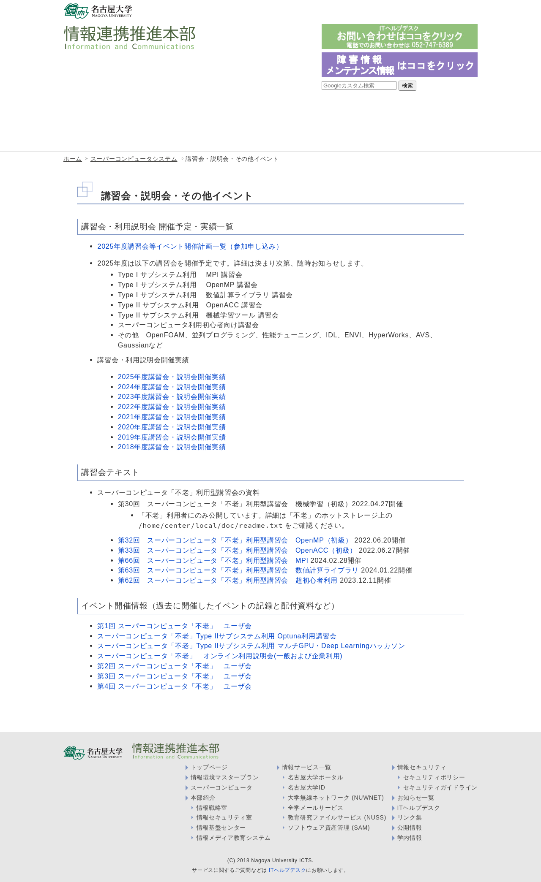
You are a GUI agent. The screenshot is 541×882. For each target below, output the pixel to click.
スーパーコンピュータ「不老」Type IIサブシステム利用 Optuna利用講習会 (216, 636)
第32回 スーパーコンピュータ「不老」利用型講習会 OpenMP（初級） (235, 540)
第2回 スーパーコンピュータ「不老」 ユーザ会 (174, 666)
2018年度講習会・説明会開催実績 (172, 446)
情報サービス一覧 (103, 132)
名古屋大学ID (306, 787)
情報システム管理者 (394, 12)
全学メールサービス (316, 807)
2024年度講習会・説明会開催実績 (172, 387)
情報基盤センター (181, 109)
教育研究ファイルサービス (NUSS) (337, 817)
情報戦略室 (249, 109)
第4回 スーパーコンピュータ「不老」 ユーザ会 (174, 686)
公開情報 (409, 827)
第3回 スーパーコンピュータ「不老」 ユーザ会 (174, 676)
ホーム (72, 158)
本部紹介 (203, 797)
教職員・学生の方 (337, 12)
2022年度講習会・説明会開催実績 (172, 406)
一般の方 (292, 12)
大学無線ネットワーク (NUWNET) (336, 797)
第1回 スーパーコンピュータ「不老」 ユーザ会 (174, 626)
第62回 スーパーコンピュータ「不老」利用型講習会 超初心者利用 (228, 580)
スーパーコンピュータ (222, 787)
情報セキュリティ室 (321, 109)
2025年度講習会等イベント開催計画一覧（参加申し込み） (190, 246)
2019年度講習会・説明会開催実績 (172, 437)
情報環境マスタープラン (225, 777)
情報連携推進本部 (103, 109)
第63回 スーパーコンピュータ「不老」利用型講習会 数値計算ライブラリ (238, 570)
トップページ (209, 767)
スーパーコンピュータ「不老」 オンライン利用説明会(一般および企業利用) (219, 655)
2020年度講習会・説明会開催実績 (172, 427)
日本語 (443, 11)
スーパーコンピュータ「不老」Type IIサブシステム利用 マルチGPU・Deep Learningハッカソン (251, 645)
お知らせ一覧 (415, 797)
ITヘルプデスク (418, 807)
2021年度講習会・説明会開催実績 (172, 417)
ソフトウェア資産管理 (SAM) (329, 827)
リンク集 (409, 817)
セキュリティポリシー (434, 777)
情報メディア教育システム (417, 109)
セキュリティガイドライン (440, 787)
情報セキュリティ (422, 767)
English (466, 11)
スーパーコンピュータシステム (134, 158)
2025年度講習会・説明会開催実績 (172, 376)
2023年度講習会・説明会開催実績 (172, 396)
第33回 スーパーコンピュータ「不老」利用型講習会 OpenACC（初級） (237, 550)
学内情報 (409, 837)
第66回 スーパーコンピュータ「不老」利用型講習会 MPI (213, 560)
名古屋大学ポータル (316, 777)
